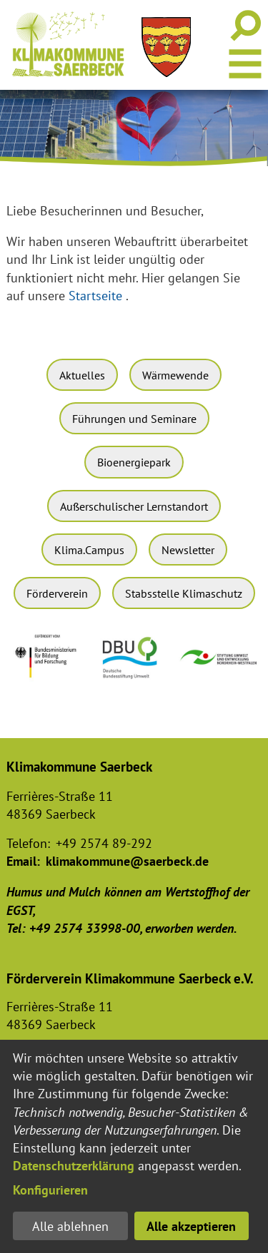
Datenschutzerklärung (73, 1165)
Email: (23, 861)
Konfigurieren (50, 1190)
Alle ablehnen (70, 1226)
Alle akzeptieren (191, 1226)
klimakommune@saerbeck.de (127, 861)
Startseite (95, 295)
